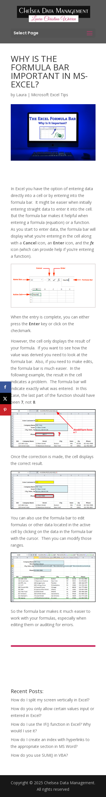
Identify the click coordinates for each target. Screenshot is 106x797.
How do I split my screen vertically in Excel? (50, 699)
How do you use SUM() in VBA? (39, 755)
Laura (21, 94)
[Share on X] (5, 398)
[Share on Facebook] (5, 387)
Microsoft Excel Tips (49, 94)
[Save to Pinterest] (5, 410)
